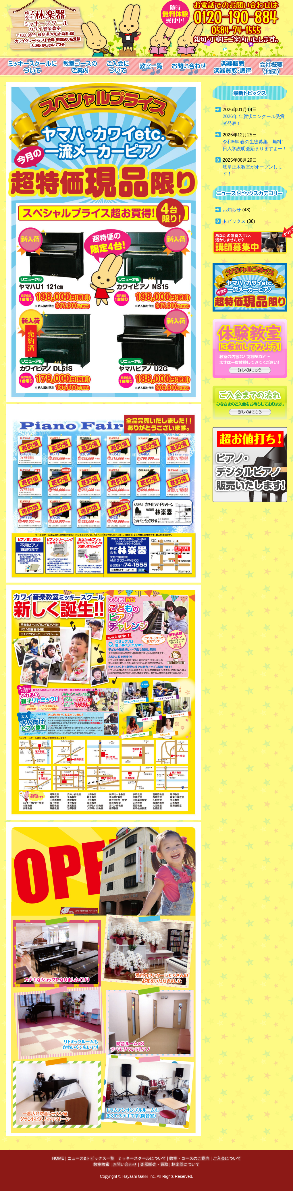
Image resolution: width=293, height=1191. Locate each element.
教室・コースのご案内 (189, 1158)
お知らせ (232, 209)
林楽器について (185, 1164)
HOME (58, 1158)
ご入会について (227, 1158)
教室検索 (101, 1164)
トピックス (234, 221)
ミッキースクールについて (142, 1158)
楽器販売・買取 (154, 1164)
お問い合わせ (125, 1164)
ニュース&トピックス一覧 (91, 1158)
